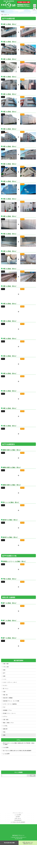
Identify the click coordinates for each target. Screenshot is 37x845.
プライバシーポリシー (18, 812)
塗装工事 (5, 728)
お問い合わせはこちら (28, 843)
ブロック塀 (5, 666)
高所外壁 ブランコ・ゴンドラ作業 (11, 701)
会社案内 (18, 816)
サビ (4, 707)
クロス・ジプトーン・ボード (10, 682)
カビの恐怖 (5, 747)
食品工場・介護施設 (8, 697)
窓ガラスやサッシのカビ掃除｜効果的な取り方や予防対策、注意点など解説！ (18, 744)
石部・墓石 (5, 719)
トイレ (4, 679)
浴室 (4, 676)
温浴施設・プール (7, 710)
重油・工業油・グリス (8, 722)
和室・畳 (5, 694)
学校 (4, 732)
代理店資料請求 (17, 820)
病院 (4, 735)
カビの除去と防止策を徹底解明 (18, 822)
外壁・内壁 (5, 663)
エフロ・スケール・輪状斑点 (10, 704)
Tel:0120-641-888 (9, 842)
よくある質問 (6, 753)
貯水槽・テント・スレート (9, 713)
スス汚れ (5, 725)
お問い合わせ (18, 818)
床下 (4, 673)
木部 (4, 691)
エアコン (5, 716)
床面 (4, 670)
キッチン (5, 685)
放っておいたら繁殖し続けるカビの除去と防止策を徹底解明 (17, 750)
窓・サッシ (5, 688)
